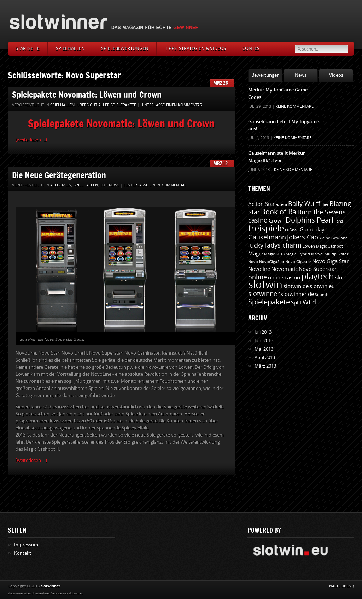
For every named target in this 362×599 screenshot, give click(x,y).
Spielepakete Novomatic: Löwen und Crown (87, 94)
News (300, 75)
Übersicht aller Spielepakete (106, 105)
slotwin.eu (322, 286)
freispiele (266, 228)
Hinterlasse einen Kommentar (171, 105)
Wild (309, 302)
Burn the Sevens (321, 212)
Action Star (261, 204)
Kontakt (22, 553)
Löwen (309, 246)
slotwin (265, 285)
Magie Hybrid (298, 254)
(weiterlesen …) (31, 139)
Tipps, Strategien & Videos (195, 48)
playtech (317, 276)
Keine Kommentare (294, 106)
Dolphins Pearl (309, 220)
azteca (281, 204)
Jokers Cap (302, 237)
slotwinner (264, 294)
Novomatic (284, 269)
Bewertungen (265, 75)
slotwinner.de (297, 294)
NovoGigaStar (271, 262)
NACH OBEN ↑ (342, 586)
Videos (336, 75)
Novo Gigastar (298, 262)
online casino (284, 277)
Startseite (28, 48)
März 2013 (265, 366)
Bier (324, 204)
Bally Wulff (304, 204)
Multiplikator (336, 254)
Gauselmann (267, 237)
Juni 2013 (264, 340)
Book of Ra (278, 212)
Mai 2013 (264, 349)
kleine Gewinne (333, 238)
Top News (109, 185)
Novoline (259, 269)
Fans (338, 221)
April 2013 (265, 357)
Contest (252, 48)
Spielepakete (269, 302)
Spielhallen (70, 48)
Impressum (26, 544)
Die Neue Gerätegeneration (59, 175)
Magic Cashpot (329, 246)
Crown (277, 221)
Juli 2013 (263, 332)
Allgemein (60, 185)
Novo (253, 262)
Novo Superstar (318, 269)
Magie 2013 (274, 254)
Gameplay (312, 229)
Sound (321, 294)
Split (296, 303)
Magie (255, 253)
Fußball (292, 230)
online (257, 277)
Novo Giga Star (330, 261)
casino (258, 220)
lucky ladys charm (275, 245)
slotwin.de (296, 286)
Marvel (317, 254)
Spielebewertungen (124, 48)
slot (339, 277)
